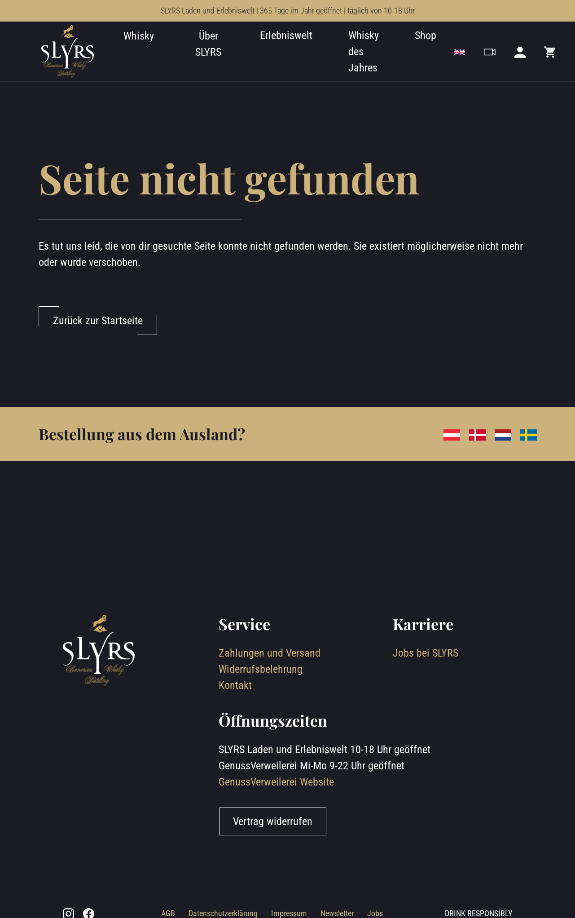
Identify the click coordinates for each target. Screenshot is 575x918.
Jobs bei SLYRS (425, 653)
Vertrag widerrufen (272, 821)
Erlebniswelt (286, 35)
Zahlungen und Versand (269, 653)
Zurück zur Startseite (98, 320)
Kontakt (235, 685)
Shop (425, 35)
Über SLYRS (208, 44)
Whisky (138, 36)
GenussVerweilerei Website (276, 782)
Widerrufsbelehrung (261, 669)
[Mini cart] (550, 52)
